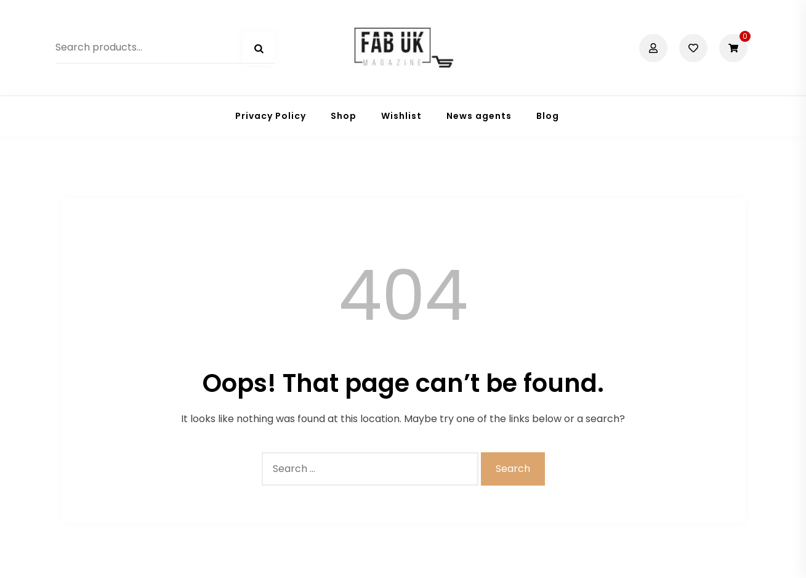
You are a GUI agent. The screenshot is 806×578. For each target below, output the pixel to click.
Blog (547, 116)
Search (259, 48)
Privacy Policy (270, 116)
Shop (344, 116)
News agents (479, 116)
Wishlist (401, 116)
